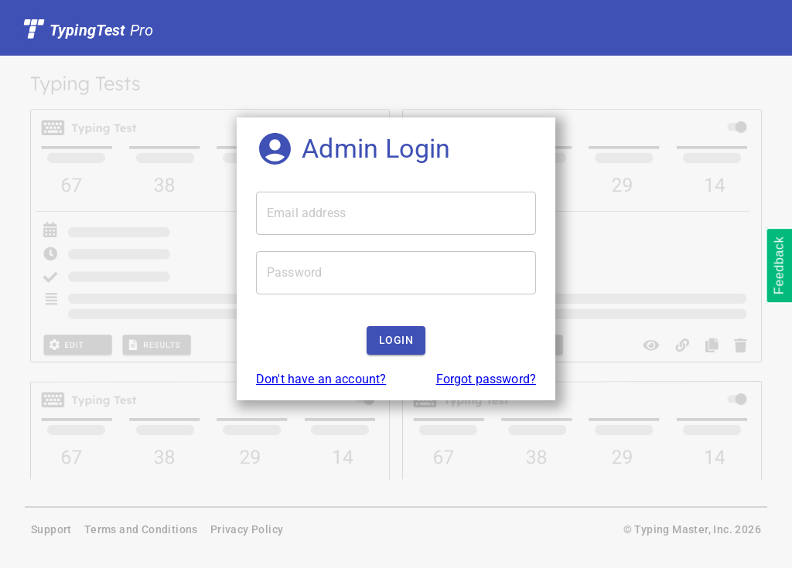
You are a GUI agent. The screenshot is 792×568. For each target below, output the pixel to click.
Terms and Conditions (141, 529)
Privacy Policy (247, 529)
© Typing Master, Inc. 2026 (692, 529)
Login (396, 340)
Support (51, 529)
